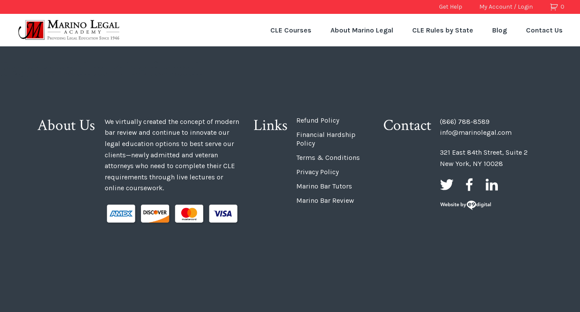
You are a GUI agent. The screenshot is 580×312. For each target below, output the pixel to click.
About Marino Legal (361, 30)
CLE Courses (290, 30)
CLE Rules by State (442, 30)
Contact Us (544, 30)
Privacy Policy (317, 172)
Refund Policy (317, 120)
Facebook (469, 185)
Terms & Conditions (328, 157)
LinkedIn (492, 185)
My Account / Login (506, 6)
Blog (499, 30)
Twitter (447, 185)
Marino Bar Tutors (324, 186)
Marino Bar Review (325, 200)
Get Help (450, 6)
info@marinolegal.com (476, 132)
